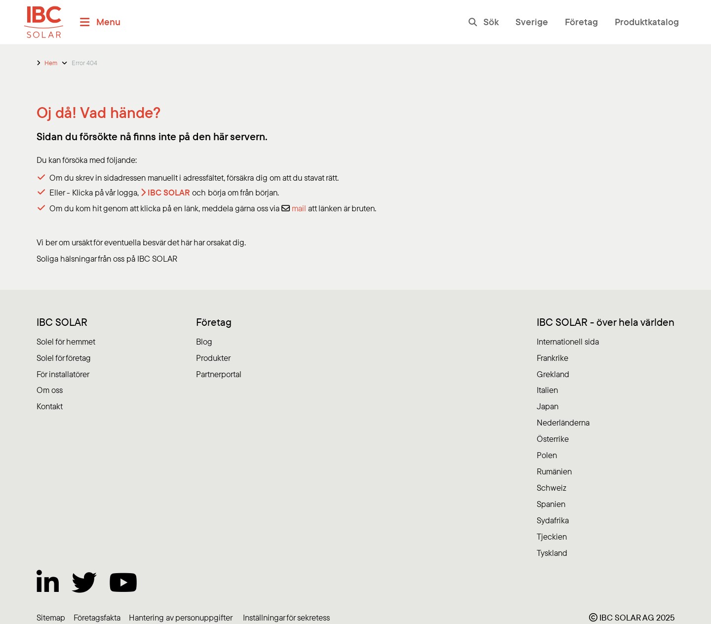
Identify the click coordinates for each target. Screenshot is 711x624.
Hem (50, 63)
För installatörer (63, 374)
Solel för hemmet (66, 341)
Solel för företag (64, 357)
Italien (547, 390)
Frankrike (552, 357)
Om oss (50, 390)
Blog (204, 341)
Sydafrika (553, 520)
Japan (547, 406)
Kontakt (50, 406)
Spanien (551, 504)
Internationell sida (568, 341)
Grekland (553, 374)
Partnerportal (218, 374)
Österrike (553, 438)
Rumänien (554, 471)
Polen (547, 455)
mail (299, 208)
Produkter (213, 357)
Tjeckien (552, 536)
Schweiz (551, 487)
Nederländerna (563, 422)
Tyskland (552, 552)
